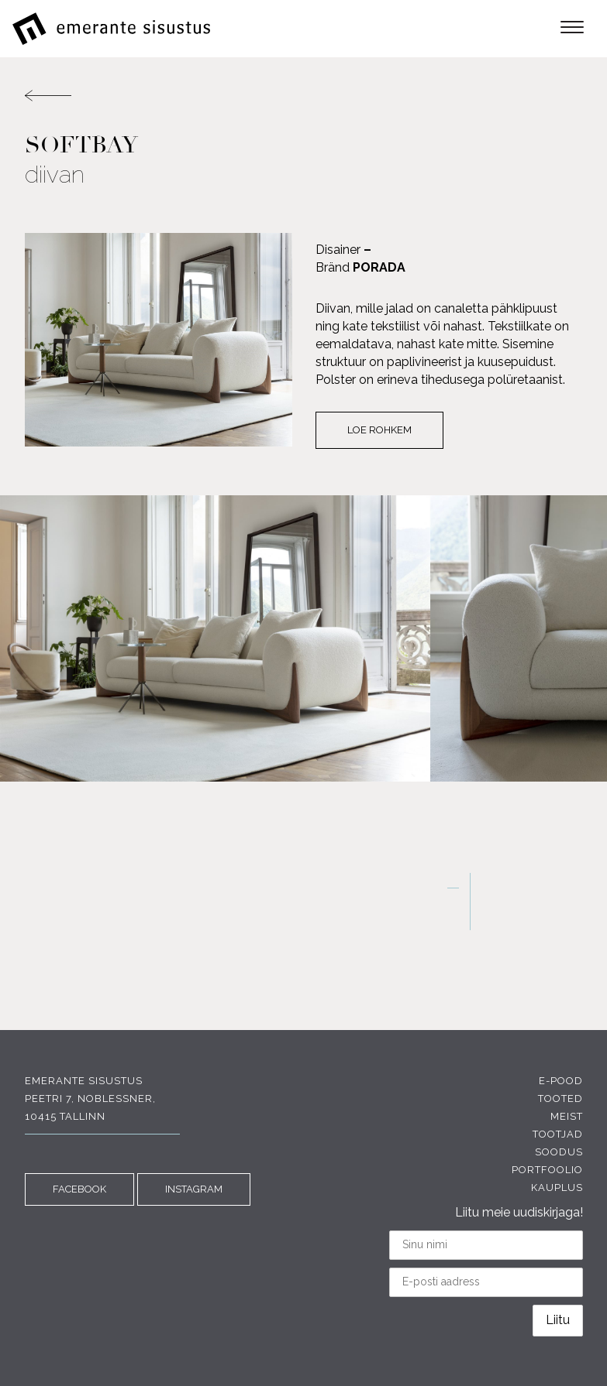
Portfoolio (547, 1170)
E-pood (561, 1081)
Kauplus (557, 1187)
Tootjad (558, 1134)
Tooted (560, 1098)
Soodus (559, 1152)
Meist (566, 1116)
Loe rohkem (379, 430)
